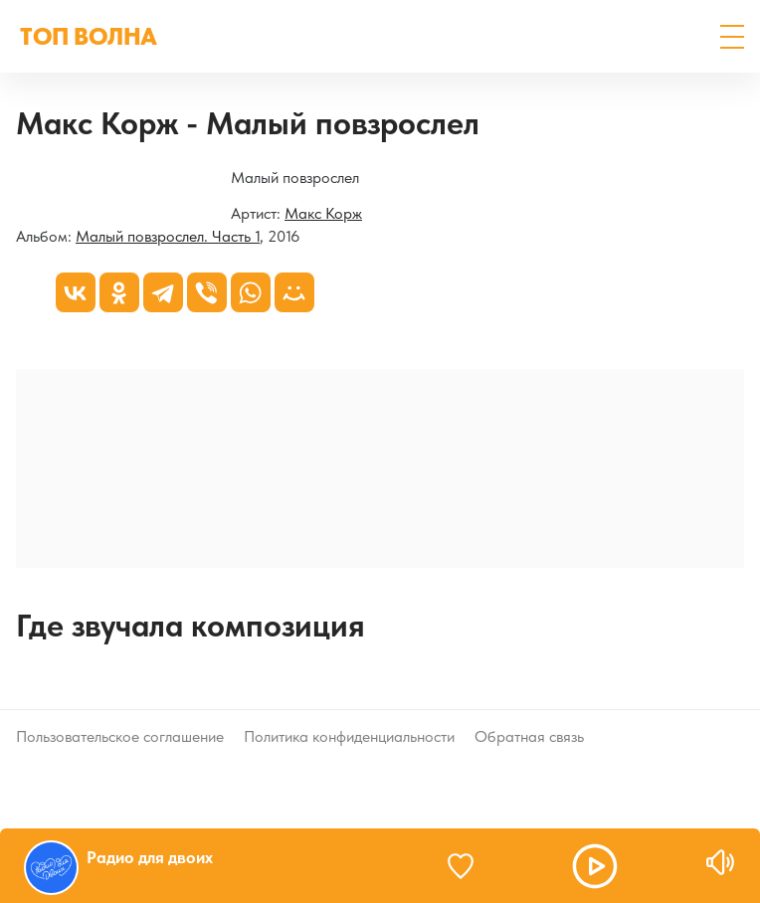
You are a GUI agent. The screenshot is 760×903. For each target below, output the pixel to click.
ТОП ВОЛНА (88, 36)
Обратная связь (529, 736)
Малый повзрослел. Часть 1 (168, 236)
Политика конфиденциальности (349, 736)
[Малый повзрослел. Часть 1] (16, 179)
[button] (732, 37)
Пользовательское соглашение (120, 736)
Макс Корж (323, 213)
